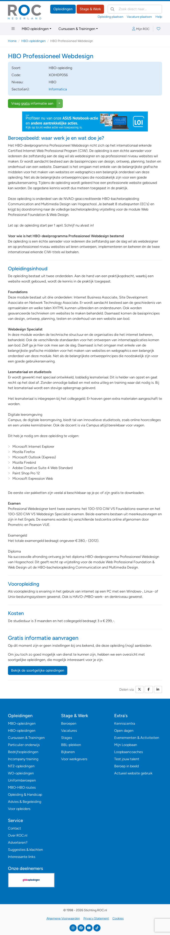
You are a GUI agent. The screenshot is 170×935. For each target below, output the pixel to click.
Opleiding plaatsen (110, 17)
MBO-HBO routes (22, 787)
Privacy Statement (96, 918)
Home (12, 41)
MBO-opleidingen (22, 723)
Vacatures (69, 730)
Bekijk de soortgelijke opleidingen (37, 670)
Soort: (16, 68)
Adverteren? (17, 842)
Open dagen (123, 730)
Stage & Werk (90, 9)
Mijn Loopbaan (125, 745)
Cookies (118, 918)
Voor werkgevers (74, 759)
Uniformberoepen (22, 780)
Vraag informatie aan (32, 103)
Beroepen (68, 723)
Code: (16, 75)
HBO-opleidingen (33, 41)
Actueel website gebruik (133, 773)
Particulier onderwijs (24, 745)
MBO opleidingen (35, 29)
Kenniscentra (124, 723)
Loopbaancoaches (128, 752)
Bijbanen (68, 752)
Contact (14, 828)
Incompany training (23, 759)
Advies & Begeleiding (24, 802)
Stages (66, 738)
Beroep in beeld (126, 766)
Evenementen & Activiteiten (136, 738)
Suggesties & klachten (25, 849)
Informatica (58, 89)
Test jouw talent (126, 759)
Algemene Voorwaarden (63, 918)
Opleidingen (63, 9)
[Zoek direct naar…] (135, 9)
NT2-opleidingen (21, 766)
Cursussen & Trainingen (76, 29)
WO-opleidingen (21, 773)
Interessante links (21, 857)
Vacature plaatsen (139, 17)
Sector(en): (21, 89)
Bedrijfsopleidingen (23, 752)
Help (158, 17)
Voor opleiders (19, 809)
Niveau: (17, 82)
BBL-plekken (71, 745)
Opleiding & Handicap (25, 794)
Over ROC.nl (17, 835)
